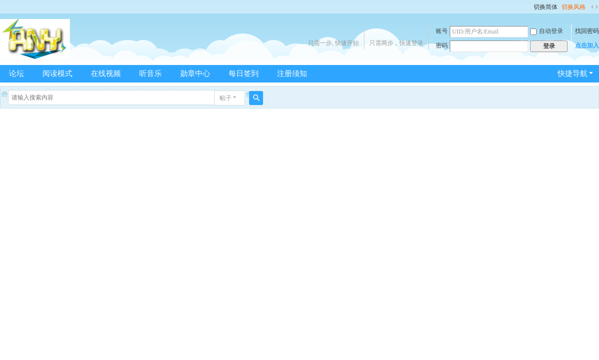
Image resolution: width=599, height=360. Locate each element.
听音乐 (150, 74)
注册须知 (292, 74)
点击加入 (587, 45)
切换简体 (546, 7)
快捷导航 (573, 74)
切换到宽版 (594, 7)
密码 (442, 45)
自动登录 (546, 31)
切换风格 (574, 7)
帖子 (226, 98)
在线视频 (106, 74)
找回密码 (587, 31)
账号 (442, 31)
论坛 (16, 74)
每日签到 (244, 74)
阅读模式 (57, 74)
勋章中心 (195, 74)
